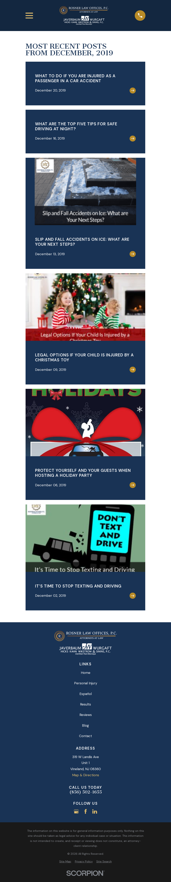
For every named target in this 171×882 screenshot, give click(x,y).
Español (85, 694)
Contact (85, 736)
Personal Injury (85, 683)
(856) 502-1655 (85, 792)
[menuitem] (65, 861)
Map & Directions (85, 775)
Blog (85, 725)
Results (85, 704)
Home (85, 672)
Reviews (85, 715)
